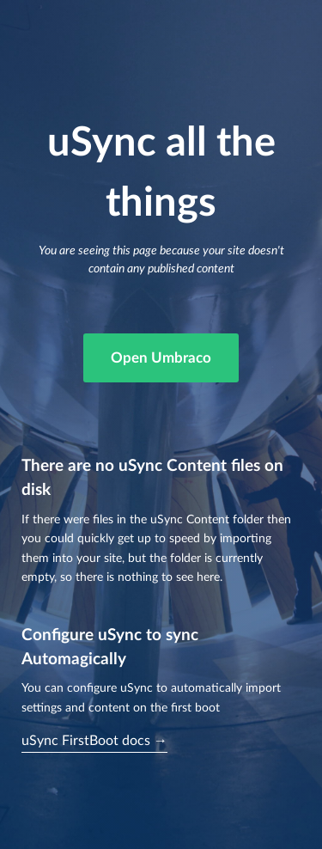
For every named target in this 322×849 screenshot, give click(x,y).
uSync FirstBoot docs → (94, 741)
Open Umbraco (161, 358)
